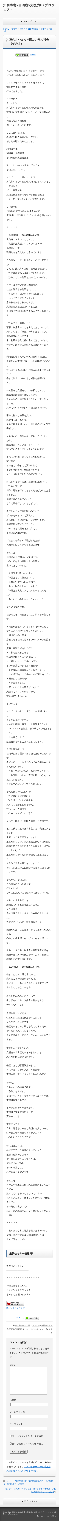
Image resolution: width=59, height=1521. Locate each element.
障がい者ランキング (15, 1308)
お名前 (13, 1400)
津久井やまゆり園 (22, 1325)
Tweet (33, 55)
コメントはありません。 (35, 1329)
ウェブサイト (16, 1424)
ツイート (20, 1318)
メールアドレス (17, 1412)
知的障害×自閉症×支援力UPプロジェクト (35, 1512)
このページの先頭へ (46, 1516)
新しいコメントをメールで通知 (27, 1436)
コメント (14, 1364)
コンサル (35, 1325)
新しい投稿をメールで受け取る (27, 1443)
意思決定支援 (47, 1325)
